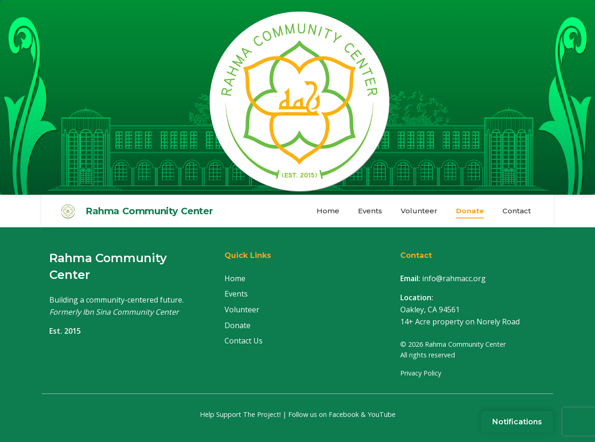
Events (370, 210)
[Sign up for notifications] (517, 422)
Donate (470, 210)
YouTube (382, 414)
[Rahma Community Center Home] (297, 97)
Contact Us (244, 341)
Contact (516, 210)
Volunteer (419, 210)
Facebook (344, 414)
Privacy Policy (420, 373)
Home (328, 210)
